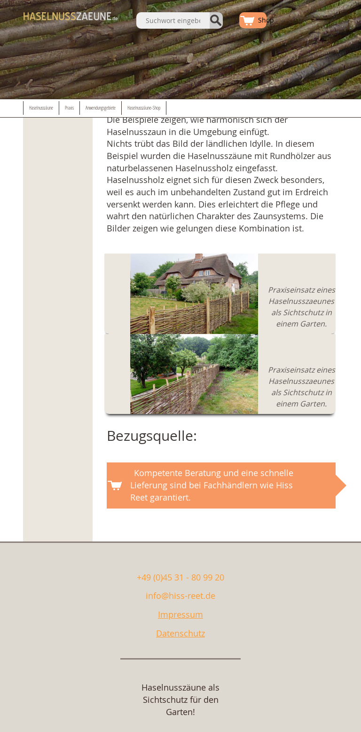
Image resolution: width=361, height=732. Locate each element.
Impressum (180, 614)
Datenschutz (180, 633)
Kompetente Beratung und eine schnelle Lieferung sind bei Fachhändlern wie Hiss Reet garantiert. (211, 484)
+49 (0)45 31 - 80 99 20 (180, 577)
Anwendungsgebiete (101, 108)
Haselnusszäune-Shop (143, 108)
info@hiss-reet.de (180, 595)
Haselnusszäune (41, 108)
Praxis (69, 108)
